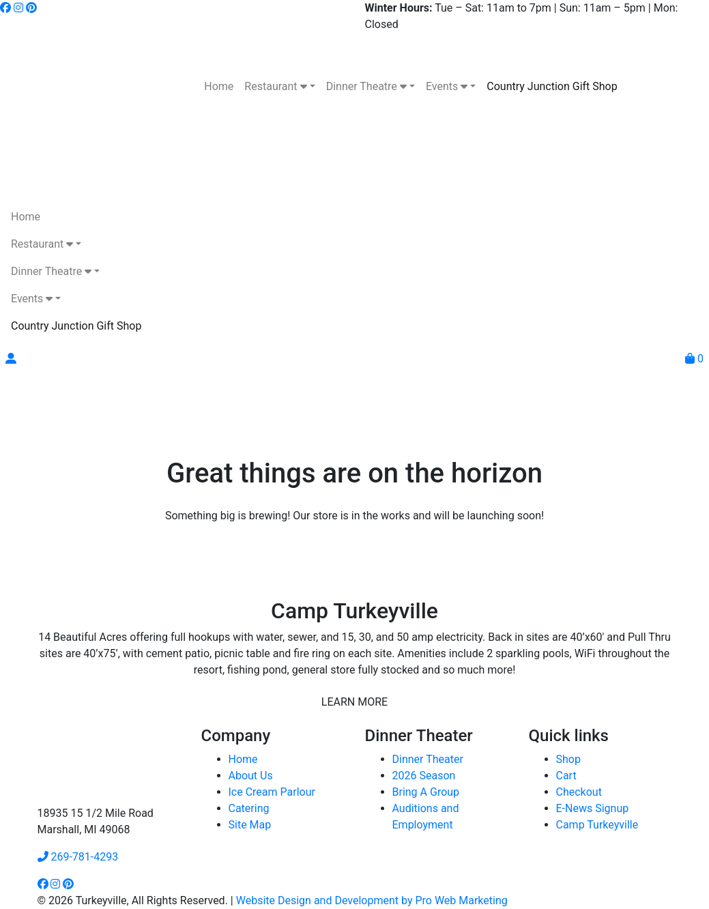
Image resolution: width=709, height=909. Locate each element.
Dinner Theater (427, 759)
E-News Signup (592, 808)
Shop (568, 759)
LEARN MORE (354, 701)
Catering (249, 808)
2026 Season (424, 775)
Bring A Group (426, 791)
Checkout (579, 791)
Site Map (250, 824)
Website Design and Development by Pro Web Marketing (372, 900)
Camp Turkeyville (597, 824)
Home (243, 759)
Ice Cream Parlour (272, 791)
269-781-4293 (78, 856)
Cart (566, 775)
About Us (251, 775)
